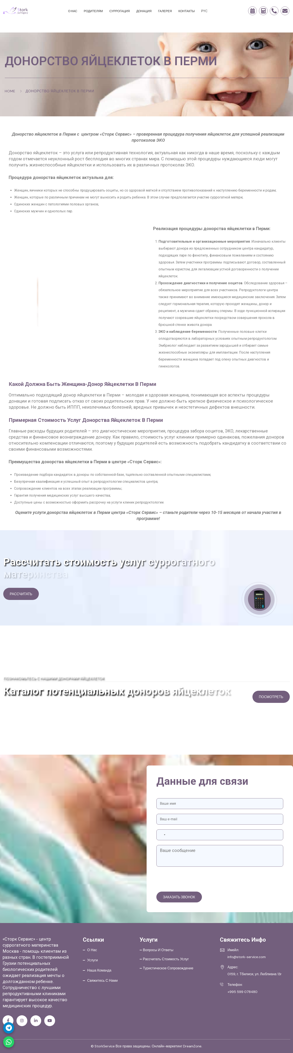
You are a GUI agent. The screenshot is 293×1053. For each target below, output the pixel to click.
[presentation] (189, 879)
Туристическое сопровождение (168, 968)
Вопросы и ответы (158, 950)
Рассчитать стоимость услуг (166, 959)
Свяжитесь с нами (102, 980)
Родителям (93, 11)
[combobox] (162, 835)
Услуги (92, 960)
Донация (143, 11)
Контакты (186, 11)
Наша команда (99, 970)
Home (10, 91)
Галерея (165, 11)
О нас (72, 11)
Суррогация (119, 11)
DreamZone (192, 1046)
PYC (204, 11)
